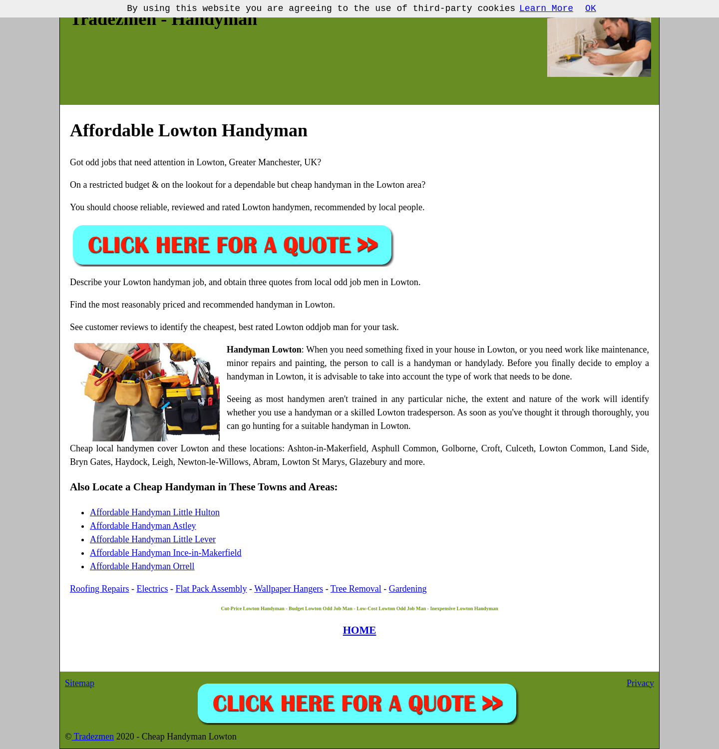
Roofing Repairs (99, 589)
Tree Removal (356, 589)
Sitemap (79, 683)
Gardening (408, 589)
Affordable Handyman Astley (143, 526)
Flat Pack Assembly (211, 589)
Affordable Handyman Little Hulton (155, 512)
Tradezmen (93, 737)
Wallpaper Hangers (288, 589)
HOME (359, 630)
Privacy (640, 683)
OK (590, 8)
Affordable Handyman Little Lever (153, 539)
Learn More (546, 8)
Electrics (152, 589)
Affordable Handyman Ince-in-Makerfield (166, 553)
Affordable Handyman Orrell (142, 566)
